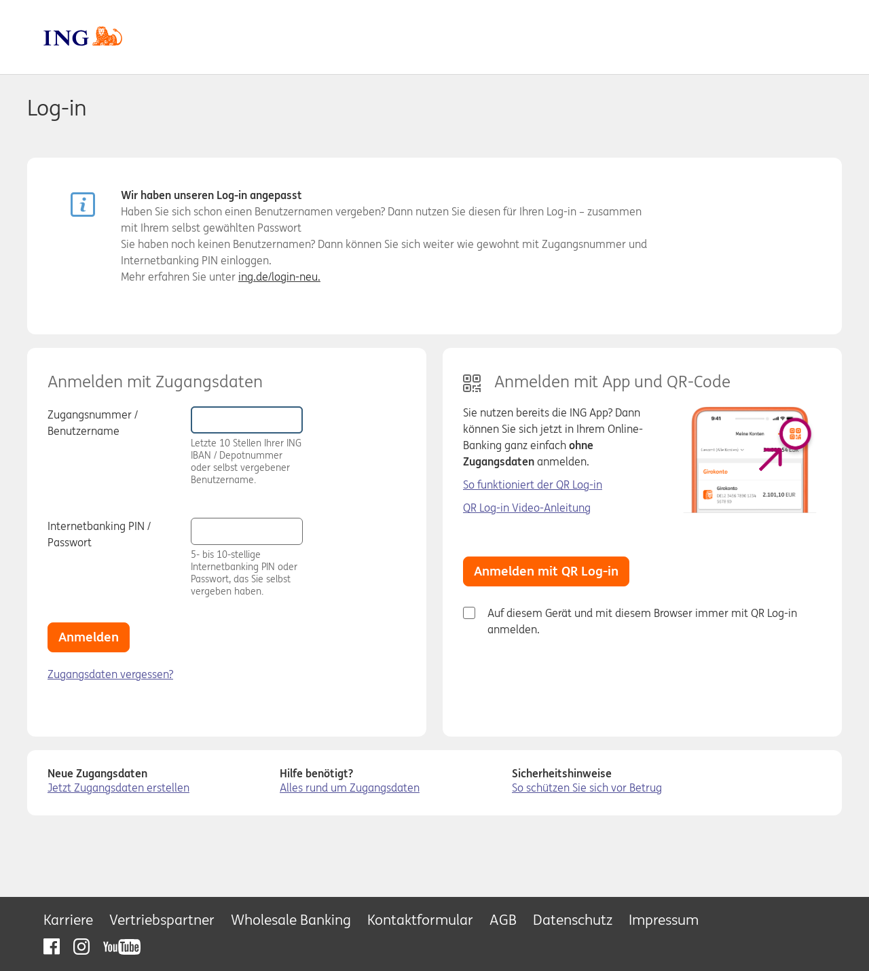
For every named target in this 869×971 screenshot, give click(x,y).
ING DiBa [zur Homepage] (422, 36)
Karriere (68, 920)
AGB (503, 920)
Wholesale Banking (291, 920)
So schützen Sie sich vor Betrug (587, 787)
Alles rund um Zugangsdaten (350, 787)
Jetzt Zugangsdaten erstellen (118, 787)
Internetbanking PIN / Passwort (99, 534)
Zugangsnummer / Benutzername (93, 423)
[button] (320, 531)
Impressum (664, 920)
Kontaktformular (420, 920)
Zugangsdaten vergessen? (110, 674)
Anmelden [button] (88, 637)
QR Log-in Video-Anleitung (527, 507)
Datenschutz (572, 920)
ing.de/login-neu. (279, 276)
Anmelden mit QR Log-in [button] (546, 571)
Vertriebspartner (162, 920)
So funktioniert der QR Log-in (532, 484)
